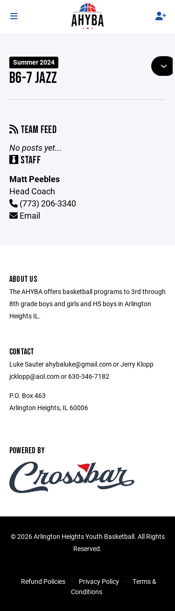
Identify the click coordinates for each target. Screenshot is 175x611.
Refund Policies (43, 581)
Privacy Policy (99, 581)
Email (24, 215)
